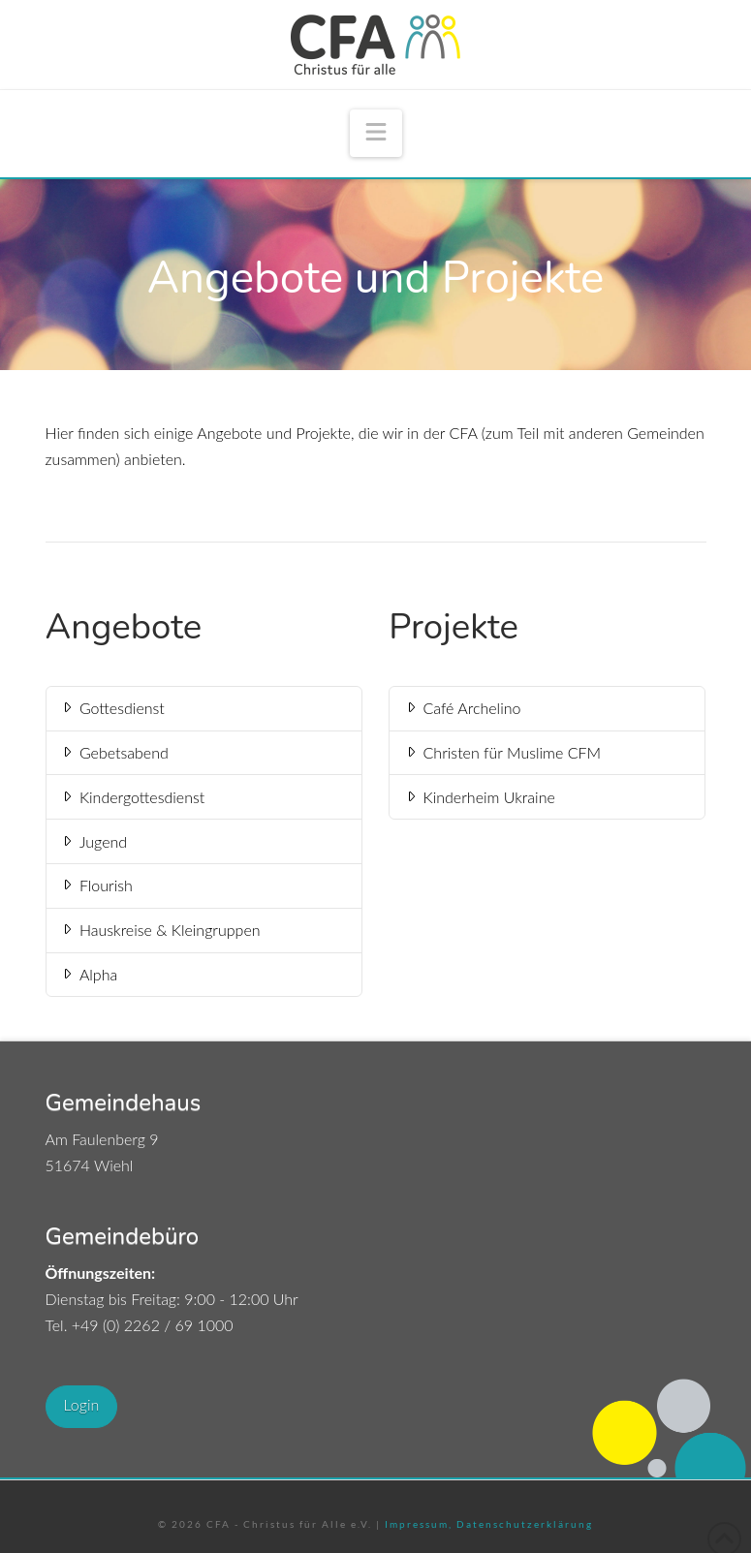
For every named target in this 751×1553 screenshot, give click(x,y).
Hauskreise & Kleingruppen (159, 929)
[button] (376, 133)
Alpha (88, 974)
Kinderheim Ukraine (479, 797)
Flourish (96, 885)
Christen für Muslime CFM (502, 752)
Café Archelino (462, 708)
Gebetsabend (114, 752)
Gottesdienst (112, 708)
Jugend (93, 841)
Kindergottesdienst (131, 797)
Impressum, (419, 1524)
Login (82, 1404)
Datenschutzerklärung (523, 1524)
